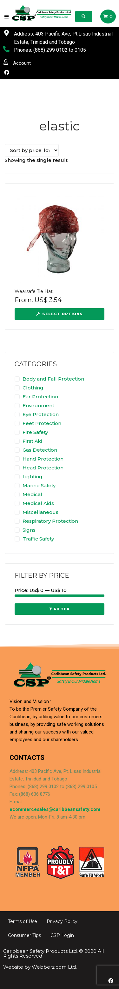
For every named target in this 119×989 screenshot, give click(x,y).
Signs (29, 530)
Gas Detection (40, 450)
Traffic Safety (38, 539)
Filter (62, 609)
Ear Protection (40, 397)
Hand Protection (43, 459)
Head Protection (43, 468)
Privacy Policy (62, 921)
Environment (38, 405)
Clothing (33, 388)
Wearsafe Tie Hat (34, 291)
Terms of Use (22, 921)
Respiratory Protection (50, 521)
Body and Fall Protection (53, 379)
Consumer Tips (24, 935)
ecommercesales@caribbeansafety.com (55, 809)
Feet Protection (42, 423)
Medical (32, 494)
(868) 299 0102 (50, 50)
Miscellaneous (40, 512)
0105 (80, 50)
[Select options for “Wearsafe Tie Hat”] (59, 314)
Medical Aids (38, 503)
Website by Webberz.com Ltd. (40, 967)
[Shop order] (32, 150)
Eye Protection (41, 414)
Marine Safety (39, 485)
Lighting (33, 477)
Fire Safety (35, 432)
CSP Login (62, 935)
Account (22, 63)
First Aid (33, 441)
